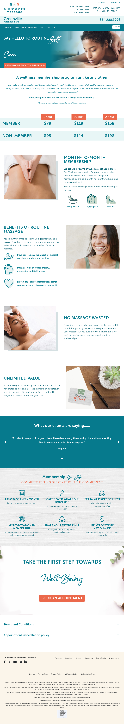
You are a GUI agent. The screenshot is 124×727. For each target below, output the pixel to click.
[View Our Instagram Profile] (20, 662)
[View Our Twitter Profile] (9, 662)
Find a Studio (101, 658)
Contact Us (114, 2)
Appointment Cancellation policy (61, 635)
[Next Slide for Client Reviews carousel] (118, 442)
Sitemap (32, 674)
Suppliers (68, 658)
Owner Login (114, 658)
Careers (101, 2)
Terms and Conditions (61, 624)
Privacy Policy (56, 674)
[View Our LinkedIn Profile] (25, 662)
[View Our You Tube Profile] (15, 662)
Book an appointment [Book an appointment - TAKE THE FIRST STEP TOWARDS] (62, 598)
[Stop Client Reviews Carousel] (62, 458)
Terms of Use (43, 674)
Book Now (116, 27)
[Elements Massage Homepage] (16, 8)
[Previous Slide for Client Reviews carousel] (5, 442)
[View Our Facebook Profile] (4, 662)
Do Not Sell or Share (88, 674)
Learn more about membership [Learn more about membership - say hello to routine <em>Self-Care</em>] (25, 65)
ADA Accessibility (71, 674)
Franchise (58, 658)
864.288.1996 (110, 19)
